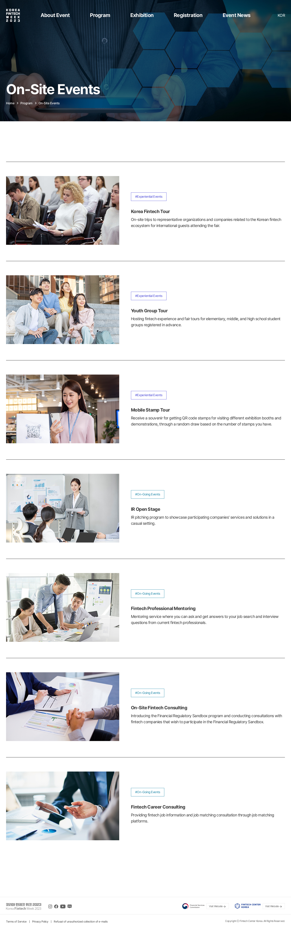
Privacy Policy (40, 921)
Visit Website (217, 906)
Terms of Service (16, 921)
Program (100, 15)
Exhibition (142, 15)
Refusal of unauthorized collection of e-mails (81, 921)
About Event (55, 15)
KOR (281, 15)
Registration (188, 15)
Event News (236, 15)
